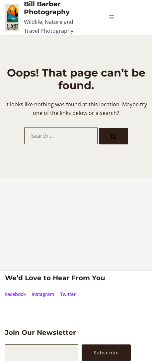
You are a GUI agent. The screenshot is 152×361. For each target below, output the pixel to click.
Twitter (68, 294)
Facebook (15, 294)
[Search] (113, 136)
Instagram (43, 294)
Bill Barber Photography (47, 8)
